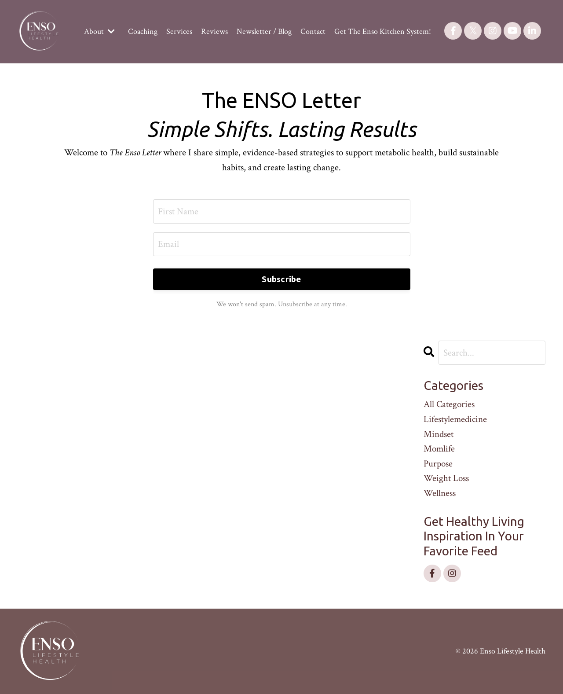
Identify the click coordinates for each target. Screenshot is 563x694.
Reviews (214, 31)
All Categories (449, 404)
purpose (438, 464)
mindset (438, 434)
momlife (439, 449)
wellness (440, 493)
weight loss (446, 478)
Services (179, 31)
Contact (312, 31)
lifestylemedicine (455, 419)
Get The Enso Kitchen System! (382, 31)
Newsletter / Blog (264, 31)
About (99, 31)
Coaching (142, 31)
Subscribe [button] (281, 279)
